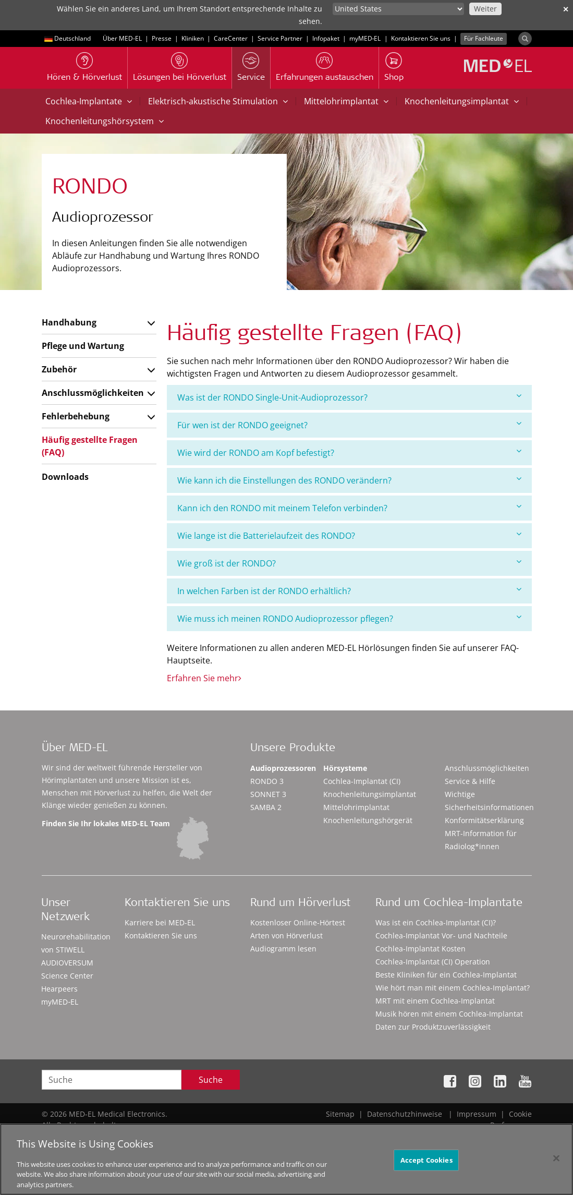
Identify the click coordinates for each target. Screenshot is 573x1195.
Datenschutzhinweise (404, 1114)
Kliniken (192, 38)
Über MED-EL (122, 38)
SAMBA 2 (266, 807)
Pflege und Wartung (83, 346)
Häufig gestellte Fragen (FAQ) (90, 446)
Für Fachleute (483, 38)
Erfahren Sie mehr (204, 678)
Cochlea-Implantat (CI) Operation (432, 962)
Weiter (485, 9)
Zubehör (59, 369)
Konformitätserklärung (484, 820)
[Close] (556, 1162)
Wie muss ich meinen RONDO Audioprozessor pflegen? (349, 618)
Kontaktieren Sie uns (420, 38)
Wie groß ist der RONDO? (349, 563)
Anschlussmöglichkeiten (92, 393)
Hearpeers (59, 989)
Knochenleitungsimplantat (462, 101)
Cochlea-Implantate (88, 101)
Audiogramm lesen (283, 948)
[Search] (525, 38)
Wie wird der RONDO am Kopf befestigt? (349, 452)
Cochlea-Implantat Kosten (420, 948)
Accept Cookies (426, 1163)
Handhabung (69, 322)
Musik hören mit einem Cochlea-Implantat (449, 1014)
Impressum (476, 1114)
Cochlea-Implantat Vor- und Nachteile (441, 935)
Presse (162, 38)
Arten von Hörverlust (286, 935)
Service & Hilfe (470, 781)
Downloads (65, 476)
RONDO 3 (267, 781)
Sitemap (340, 1114)
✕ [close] (566, 9)
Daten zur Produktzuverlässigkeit (433, 1027)
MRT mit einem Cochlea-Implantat (435, 1001)
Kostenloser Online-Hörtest (297, 922)
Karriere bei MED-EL (160, 922)
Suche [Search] (211, 1079)
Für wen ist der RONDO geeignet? (349, 425)
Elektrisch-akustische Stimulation (218, 101)
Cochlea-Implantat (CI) (361, 781)
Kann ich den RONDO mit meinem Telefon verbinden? (349, 508)
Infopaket (325, 38)
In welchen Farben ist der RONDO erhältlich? (349, 591)
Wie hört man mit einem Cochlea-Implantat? (452, 988)
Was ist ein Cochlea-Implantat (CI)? (435, 922)
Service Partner (280, 38)
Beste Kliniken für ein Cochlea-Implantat (446, 975)
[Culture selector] (398, 9)
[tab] (349, 397)
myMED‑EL (365, 38)
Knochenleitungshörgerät (367, 820)
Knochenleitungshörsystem (104, 121)
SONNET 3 (268, 794)
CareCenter (231, 38)
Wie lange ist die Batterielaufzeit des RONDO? (349, 535)
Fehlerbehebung (75, 416)
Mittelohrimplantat (346, 101)
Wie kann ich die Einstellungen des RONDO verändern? (349, 480)
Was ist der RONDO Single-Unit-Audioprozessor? (349, 397)
